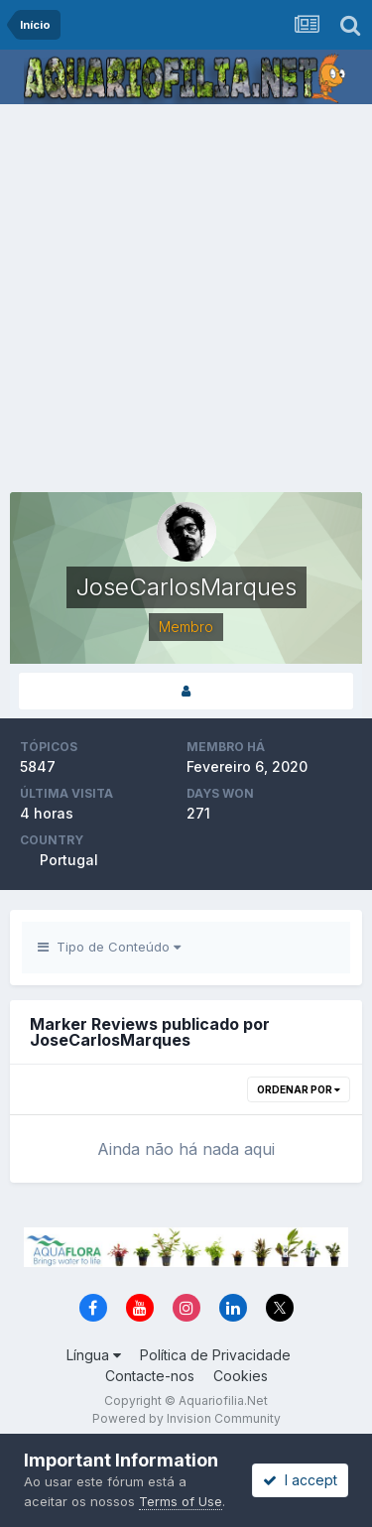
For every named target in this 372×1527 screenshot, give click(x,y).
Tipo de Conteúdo (109, 946)
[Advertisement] (186, 300)
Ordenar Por (298, 1089)
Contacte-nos (149, 1375)
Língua (93, 1354)
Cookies (240, 1375)
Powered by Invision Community (186, 1418)
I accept (300, 1479)
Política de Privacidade (215, 1354)
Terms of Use (180, 1501)
